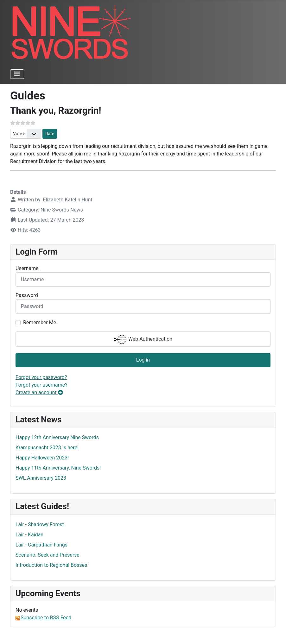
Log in (143, 360)
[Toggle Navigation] (17, 74)
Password (27, 295)
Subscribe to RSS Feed (43, 618)
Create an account (39, 392)
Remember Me (39, 322)
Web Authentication (143, 339)
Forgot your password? (41, 377)
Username (27, 268)
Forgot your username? (41, 385)
